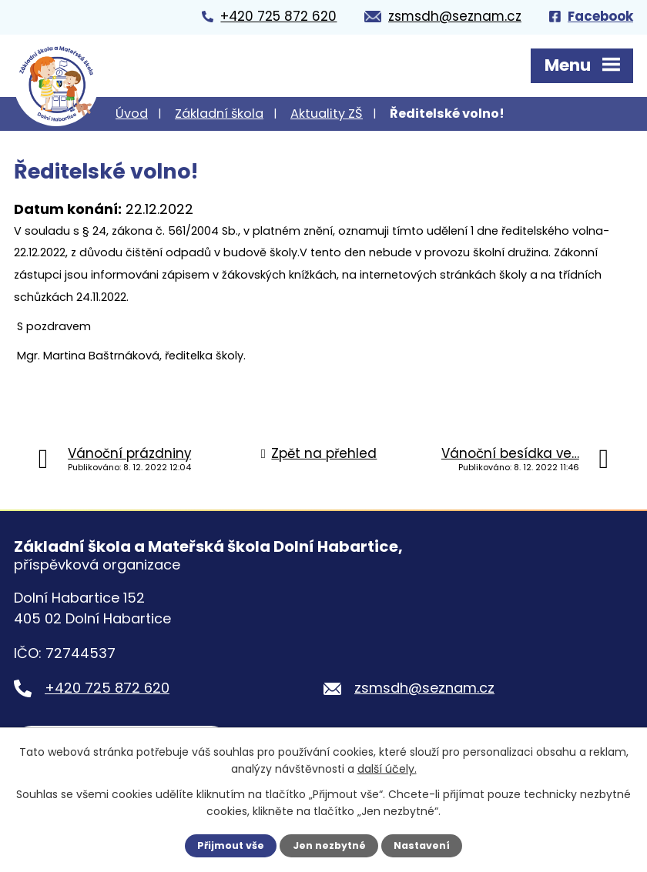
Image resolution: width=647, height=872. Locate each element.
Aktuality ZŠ (326, 113)
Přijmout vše (230, 845)
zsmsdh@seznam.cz (424, 687)
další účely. (387, 769)
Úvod (132, 113)
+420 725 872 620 (107, 687)
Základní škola (219, 113)
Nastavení (422, 845)
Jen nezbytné (329, 845)
